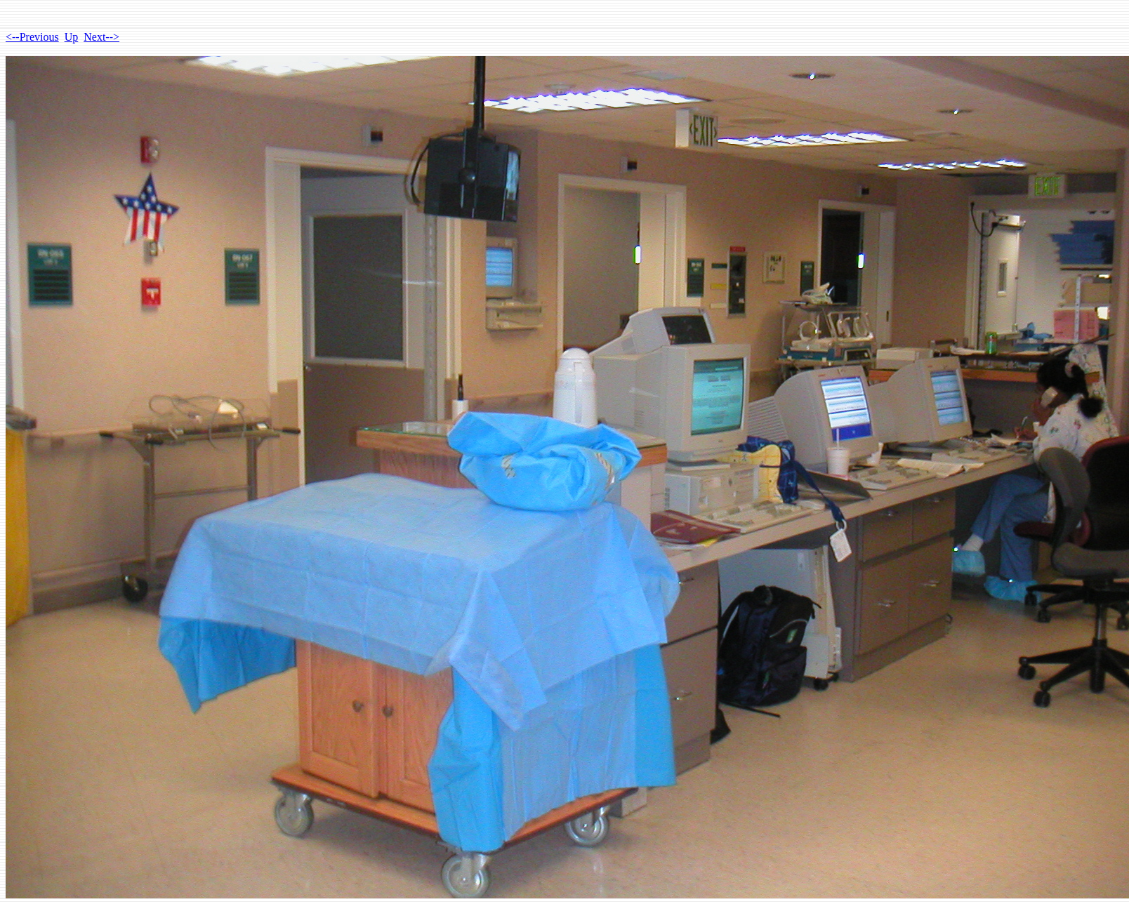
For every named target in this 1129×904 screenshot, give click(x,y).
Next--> (101, 37)
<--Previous (32, 37)
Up (72, 37)
